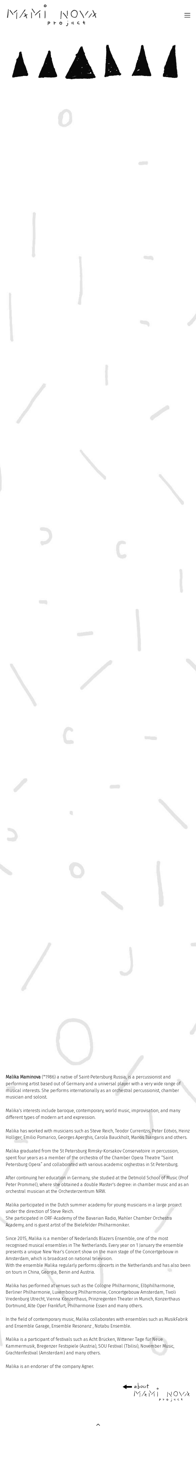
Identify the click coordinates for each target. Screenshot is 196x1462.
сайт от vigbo (98, 1449)
